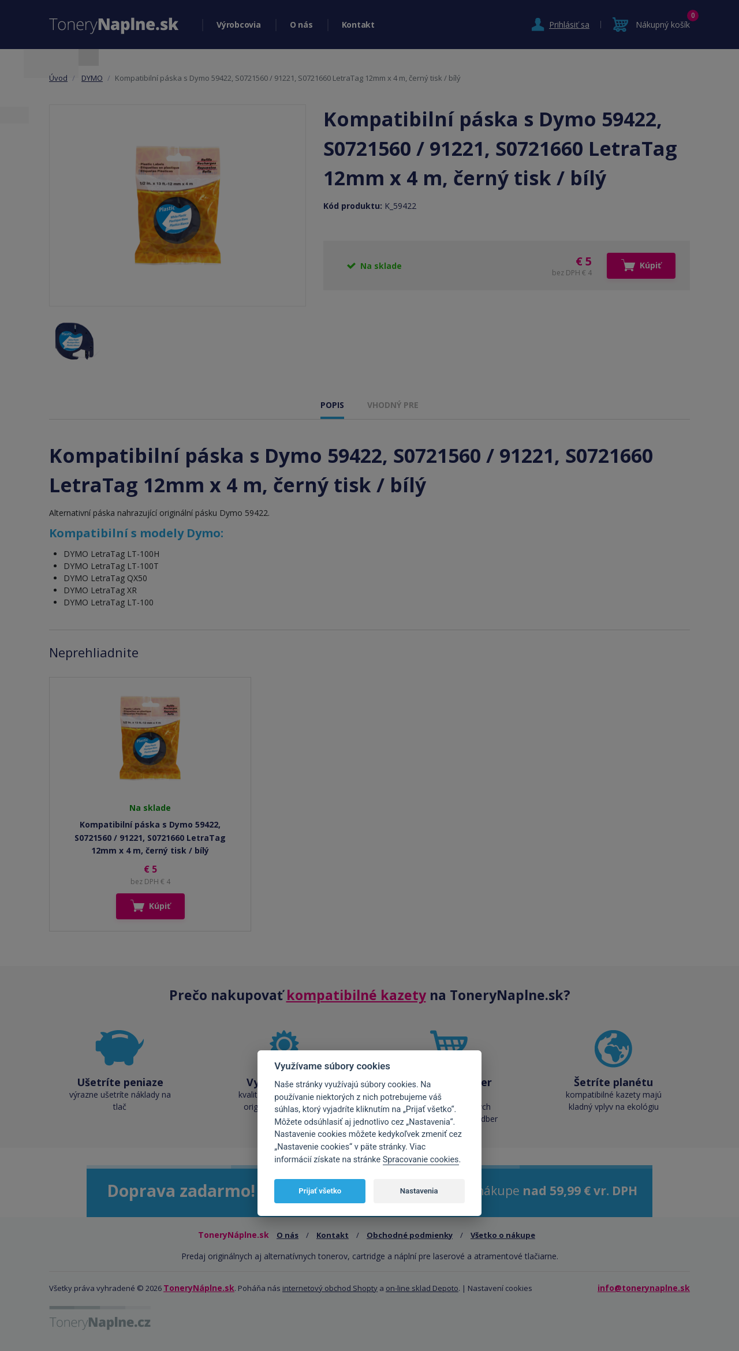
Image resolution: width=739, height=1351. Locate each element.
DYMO (92, 78)
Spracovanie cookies (421, 1160)
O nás (301, 24)
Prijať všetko (319, 1191)
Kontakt (358, 24)
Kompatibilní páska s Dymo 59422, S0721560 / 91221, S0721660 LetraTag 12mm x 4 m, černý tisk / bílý (150, 837)
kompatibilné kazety (356, 995)
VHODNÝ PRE (393, 404)
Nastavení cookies (500, 1288)
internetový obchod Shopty (330, 1288)
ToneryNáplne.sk (198, 1287)
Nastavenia (419, 1191)
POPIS (332, 404)
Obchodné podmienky (410, 1235)
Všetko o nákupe (503, 1235)
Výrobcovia (239, 24)
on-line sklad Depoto (422, 1288)
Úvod (58, 78)
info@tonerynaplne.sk (644, 1287)
